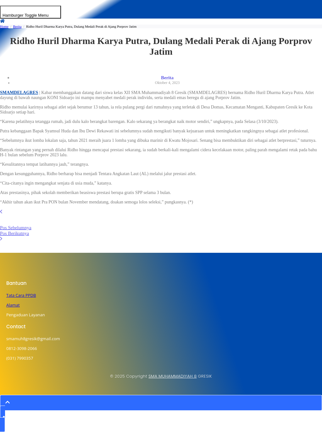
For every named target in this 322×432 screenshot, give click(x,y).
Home (4, 26)
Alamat (13, 305)
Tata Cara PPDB (21, 295)
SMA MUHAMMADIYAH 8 (172, 376)
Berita (17, 26)
